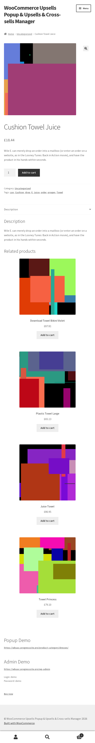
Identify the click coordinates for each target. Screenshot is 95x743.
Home (11, 33)
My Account (16, 737)
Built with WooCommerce (19, 723)
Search (47, 737)
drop (27, 192)
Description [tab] (11, 209)
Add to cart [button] (47, 335)
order (43, 192)
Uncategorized (24, 33)
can (12, 192)
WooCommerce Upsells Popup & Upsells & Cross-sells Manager (32, 14)
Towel (60, 192)
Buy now (8, 693)
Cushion (19, 192)
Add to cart (29, 172)
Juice (37, 192)
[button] (86, 48)
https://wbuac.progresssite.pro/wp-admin (27, 669)
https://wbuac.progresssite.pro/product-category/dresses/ (36, 647)
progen (51, 192)
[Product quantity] (10, 173)
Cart (73, 735)
